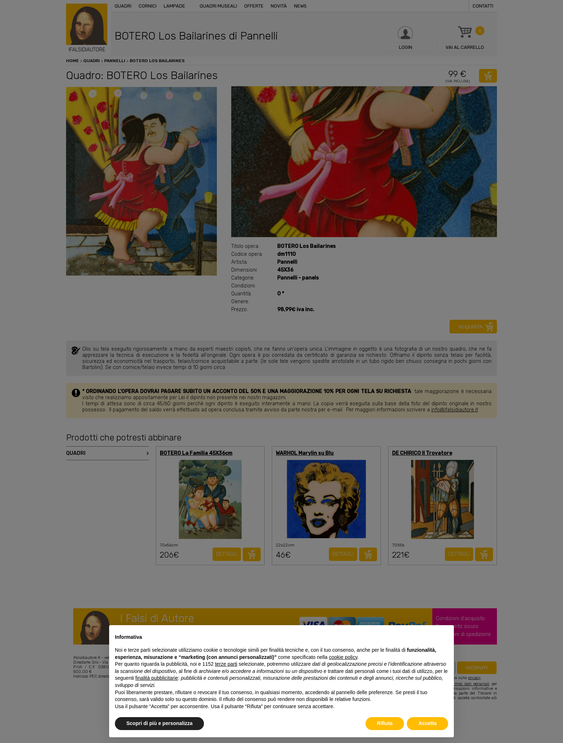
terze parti (226, 664)
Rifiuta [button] (385, 723)
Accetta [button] (427, 723)
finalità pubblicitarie (156, 678)
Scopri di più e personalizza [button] (159, 723)
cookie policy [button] (343, 657)
